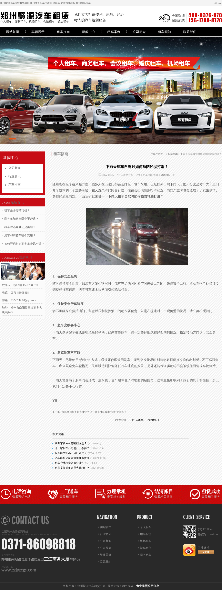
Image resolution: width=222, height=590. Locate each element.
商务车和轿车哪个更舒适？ (21, 218)
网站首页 (12, 32)
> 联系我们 (104, 561)
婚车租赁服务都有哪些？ (75, 411)
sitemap (218, 3)
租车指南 (63, 32)
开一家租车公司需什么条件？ (72, 448)
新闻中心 (88, 32)
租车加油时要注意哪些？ (113, 411)
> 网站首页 (104, 527)
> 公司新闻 (104, 541)
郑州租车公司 (168, 174)
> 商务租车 (144, 554)
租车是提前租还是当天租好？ (72, 467)
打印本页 (138, 420)
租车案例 (113, 32)
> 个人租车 (144, 527)
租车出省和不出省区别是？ (71, 453)
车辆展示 (37, 32)
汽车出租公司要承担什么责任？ (73, 457)
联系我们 (189, 32)
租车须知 (164, 32)
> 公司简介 (104, 547)
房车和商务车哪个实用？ (20, 235)
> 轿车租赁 (144, 547)
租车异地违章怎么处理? (69, 462)
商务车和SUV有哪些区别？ (71, 443)
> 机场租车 (144, 541)
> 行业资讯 (104, 534)
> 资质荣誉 (104, 554)
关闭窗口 (153, 420)
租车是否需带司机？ (17, 210)
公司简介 (139, 32)
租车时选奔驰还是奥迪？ (20, 227)
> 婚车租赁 (144, 534)
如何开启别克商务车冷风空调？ (24, 243)
